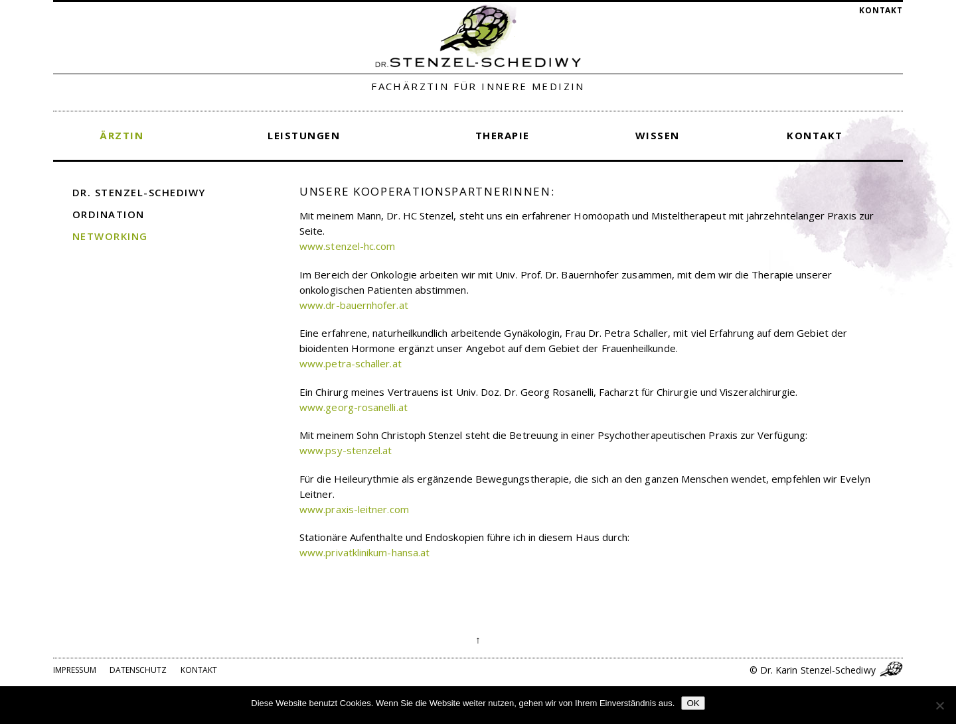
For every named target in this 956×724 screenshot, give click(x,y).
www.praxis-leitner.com (354, 509)
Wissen (657, 135)
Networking (110, 236)
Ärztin (121, 135)
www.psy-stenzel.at (345, 450)
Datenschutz (138, 670)
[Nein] (939, 705)
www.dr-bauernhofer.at (353, 305)
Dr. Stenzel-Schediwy (139, 192)
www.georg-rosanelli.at (353, 407)
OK (692, 703)
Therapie (502, 135)
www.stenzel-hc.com (347, 246)
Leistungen (304, 135)
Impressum (74, 670)
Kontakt (881, 10)
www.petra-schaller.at (350, 363)
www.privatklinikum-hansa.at (364, 552)
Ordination (108, 214)
